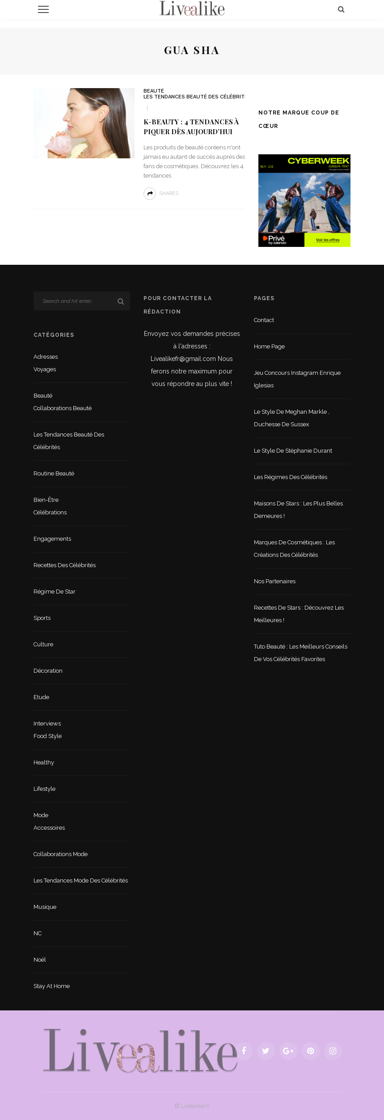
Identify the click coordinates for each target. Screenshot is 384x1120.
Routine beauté (54, 473)
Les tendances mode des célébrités (81, 880)
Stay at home (52, 986)
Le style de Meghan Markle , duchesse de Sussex (291, 418)
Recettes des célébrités (65, 565)
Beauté (153, 91)
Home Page (269, 346)
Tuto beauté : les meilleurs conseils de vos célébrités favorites (300, 652)
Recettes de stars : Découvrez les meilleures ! (299, 614)
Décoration (48, 670)
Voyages (45, 369)
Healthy (44, 762)
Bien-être (46, 499)
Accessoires (49, 827)
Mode (41, 815)
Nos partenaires (274, 581)
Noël (40, 959)
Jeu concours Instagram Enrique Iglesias (297, 379)
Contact (264, 320)
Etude (41, 697)
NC (38, 933)
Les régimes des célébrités (290, 477)
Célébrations (50, 512)
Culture (43, 644)
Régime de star (55, 591)
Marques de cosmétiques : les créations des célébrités (294, 548)
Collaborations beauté (63, 408)
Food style (48, 736)
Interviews (47, 723)
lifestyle (44, 788)
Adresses (46, 356)
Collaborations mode (61, 854)
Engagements (52, 538)
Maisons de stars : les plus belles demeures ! (298, 509)
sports (42, 618)
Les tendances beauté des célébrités (197, 97)
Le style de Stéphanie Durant (293, 450)
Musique (45, 907)
